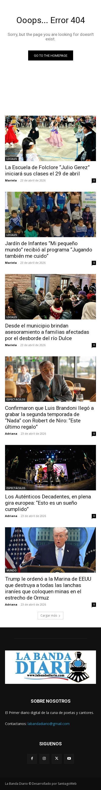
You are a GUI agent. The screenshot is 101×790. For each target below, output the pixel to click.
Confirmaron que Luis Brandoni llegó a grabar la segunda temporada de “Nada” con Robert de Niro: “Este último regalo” (49, 417)
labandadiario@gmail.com (49, 723)
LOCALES (12, 159)
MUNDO (12, 570)
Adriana (11, 433)
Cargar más (50, 615)
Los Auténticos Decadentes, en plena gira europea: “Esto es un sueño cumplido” (48, 503)
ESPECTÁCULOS (16, 399)
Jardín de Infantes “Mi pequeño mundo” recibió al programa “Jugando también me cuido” (48, 249)
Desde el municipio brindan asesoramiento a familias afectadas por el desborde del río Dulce (47, 332)
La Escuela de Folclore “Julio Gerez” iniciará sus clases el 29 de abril (47, 170)
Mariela (11, 180)
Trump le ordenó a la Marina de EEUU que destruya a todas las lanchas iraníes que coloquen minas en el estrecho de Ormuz (48, 588)
